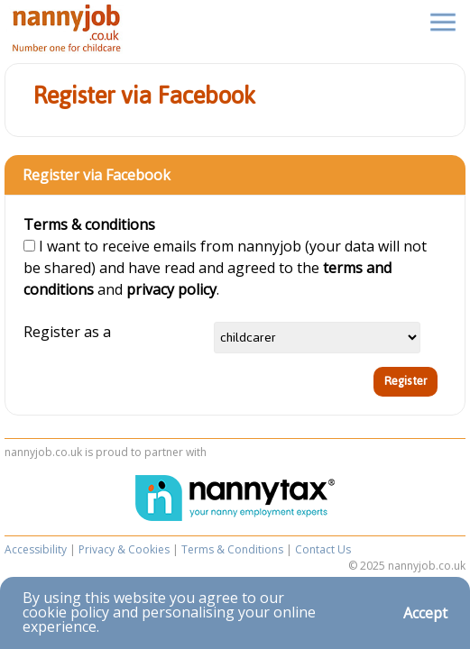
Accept (425, 613)
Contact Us (323, 549)
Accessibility (36, 549)
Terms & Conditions (232, 549)
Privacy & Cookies (124, 549)
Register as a (67, 332)
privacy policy (171, 289)
